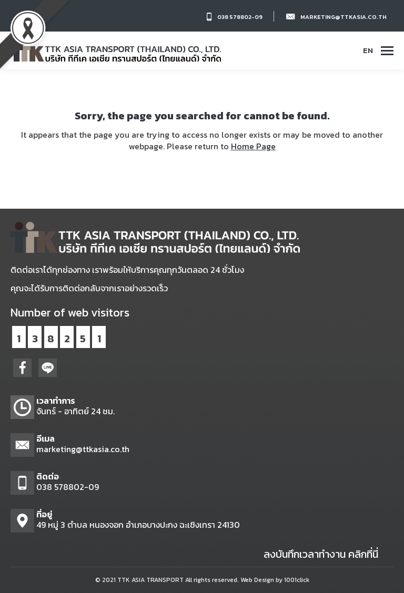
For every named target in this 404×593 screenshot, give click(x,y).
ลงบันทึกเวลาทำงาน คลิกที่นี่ (321, 554)
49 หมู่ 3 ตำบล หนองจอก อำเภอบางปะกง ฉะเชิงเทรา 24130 (138, 524)
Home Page (253, 146)
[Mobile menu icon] (387, 50)
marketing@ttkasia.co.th (343, 17)
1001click (296, 580)
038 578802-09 (239, 17)
